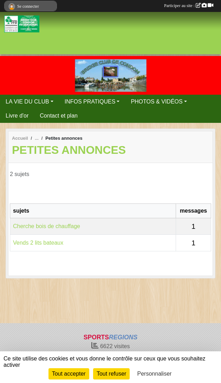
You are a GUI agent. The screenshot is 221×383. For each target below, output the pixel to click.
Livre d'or (17, 116)
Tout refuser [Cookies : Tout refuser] (111, 374)
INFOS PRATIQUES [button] (90, 102)
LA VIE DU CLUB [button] (27, 102)
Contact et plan (59, 116)
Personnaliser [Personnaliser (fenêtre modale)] (154, 374)
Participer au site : (188, 5)
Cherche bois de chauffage (46, 226)
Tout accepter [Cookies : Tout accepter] (69, 374)
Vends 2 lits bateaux (38, 243)
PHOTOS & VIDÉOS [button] (156, 102)
